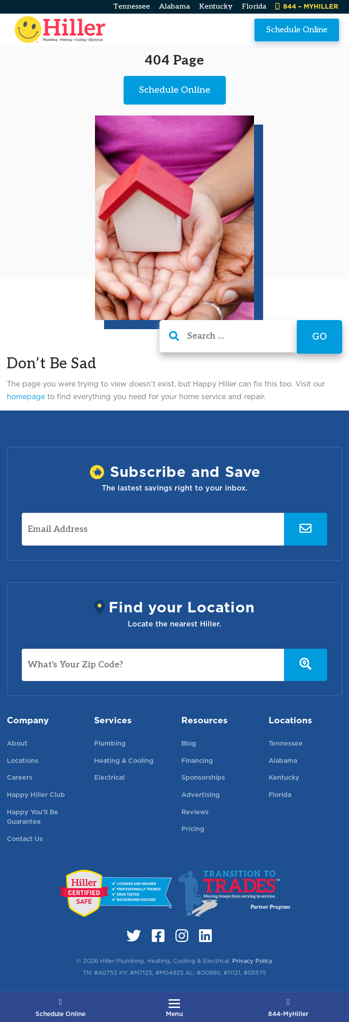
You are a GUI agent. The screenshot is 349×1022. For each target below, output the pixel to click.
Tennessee (131, 6)
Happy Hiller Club (36, 794)
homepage (26, 396)
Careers (19, 777)
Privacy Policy (252, 960)
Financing (197, 760)
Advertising (200, 794)
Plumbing (110, 743)
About (17, 743)
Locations (22, 760)
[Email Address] (153, 529)
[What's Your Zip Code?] (153, 665)
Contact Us (25, 838)
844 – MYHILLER (306, 6)
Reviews (195, 812)
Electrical (109, 777)
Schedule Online (296, 29)
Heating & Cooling (124, 760)
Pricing (192, 828)
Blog (188, 743)
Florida (254, 6)
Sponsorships (203, 777)
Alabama (174, 6)
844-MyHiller (288, 1008)
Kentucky (216, 6)
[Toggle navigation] (174, 1008)
